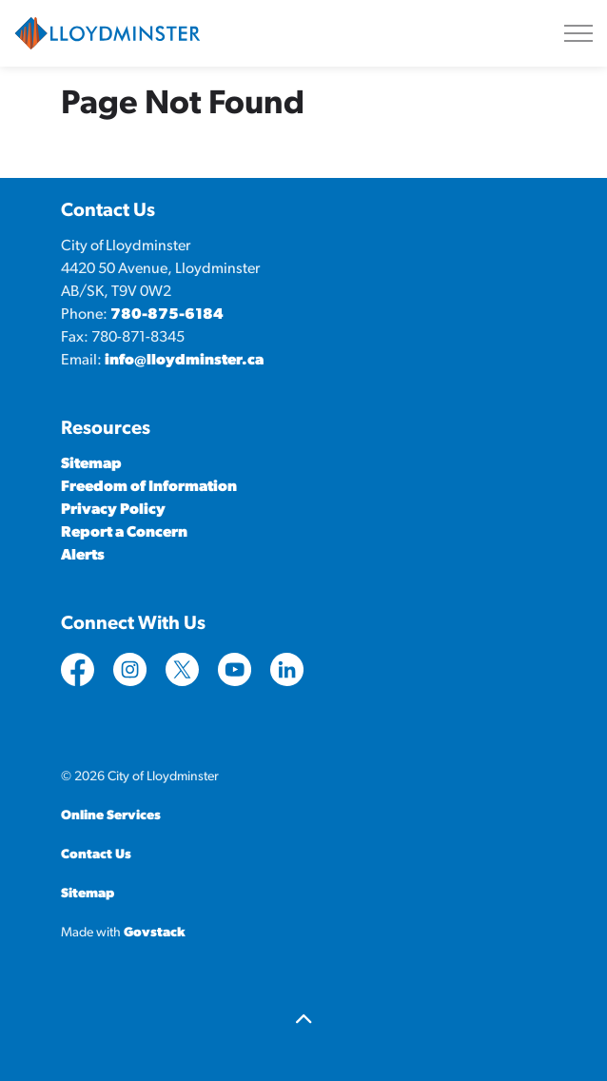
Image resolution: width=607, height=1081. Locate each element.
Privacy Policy (113, 510)
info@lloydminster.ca (184, 360)
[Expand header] (578, 33)
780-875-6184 (167, 315)
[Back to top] (303, 1021)
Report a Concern (124, 532)
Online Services (111, 816)
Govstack (155, 933)
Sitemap (91, 464)
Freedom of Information (149, 487)
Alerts (83, 555)
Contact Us (96, 855)
